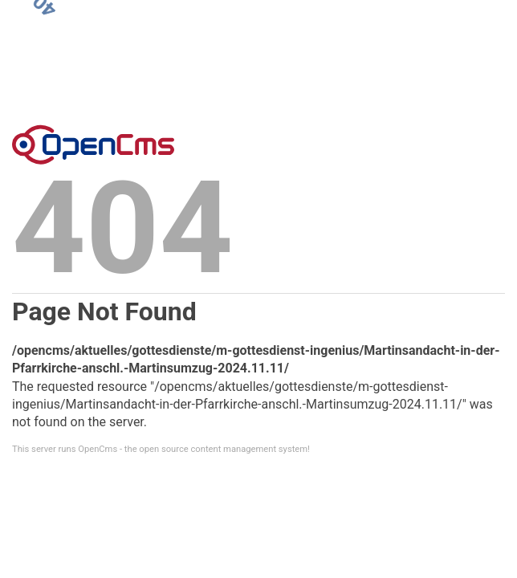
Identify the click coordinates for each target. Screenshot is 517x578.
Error (93, 144)
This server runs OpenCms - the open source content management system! (161, 449)
